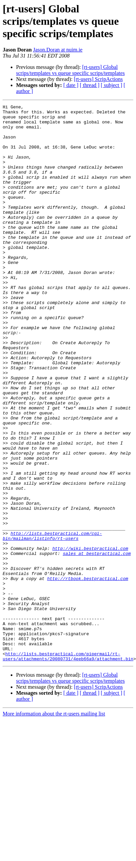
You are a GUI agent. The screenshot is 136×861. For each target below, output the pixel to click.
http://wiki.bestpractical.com (90, 632)
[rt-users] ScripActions (98, 79)
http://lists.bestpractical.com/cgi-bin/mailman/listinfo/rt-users (52, 616)
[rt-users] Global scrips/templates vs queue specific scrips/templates (70, 70)
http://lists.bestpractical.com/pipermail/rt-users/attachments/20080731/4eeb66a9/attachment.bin (68, 755)
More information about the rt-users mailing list (54, 813)
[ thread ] (89, 85)
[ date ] (70, 85)
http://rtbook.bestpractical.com (87, 668)
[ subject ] (111, 85)
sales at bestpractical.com (97, 638)
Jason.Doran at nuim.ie (58, 50)
